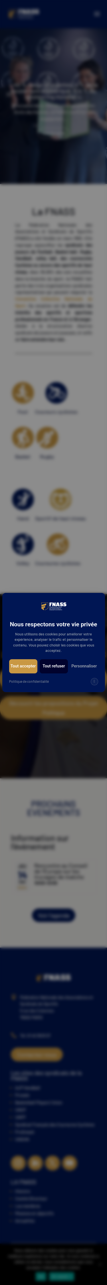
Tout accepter (23, 666)
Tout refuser (54, 666)
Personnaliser (84, 666)
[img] (94, 681)
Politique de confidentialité (29, 681)
